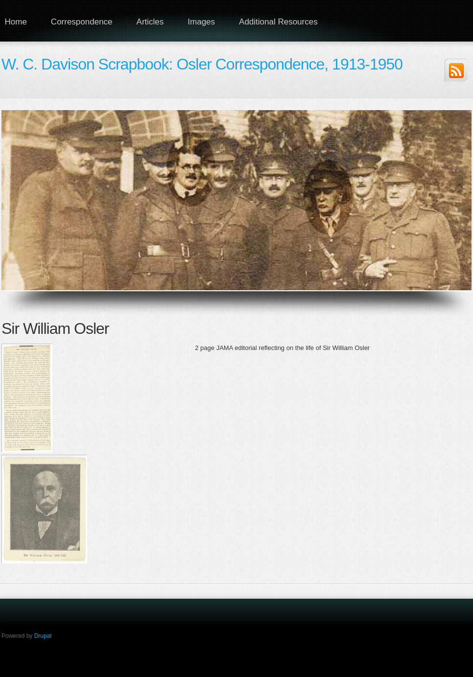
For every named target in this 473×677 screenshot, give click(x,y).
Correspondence (82, 21)
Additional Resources (278, 21)
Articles (150, 21)
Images (201, 21)
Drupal (42, 635)
